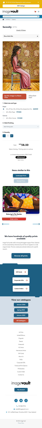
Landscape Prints (21, 176)
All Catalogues (21, 321)
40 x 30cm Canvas (12, 118)
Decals (21, 341)
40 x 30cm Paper (12, 112)
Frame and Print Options (21, 366)
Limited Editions (21, 335)
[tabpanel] (21, 203)
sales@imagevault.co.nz (21, 409)
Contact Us (21, 375)
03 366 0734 (21, 406)
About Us (21, 356)
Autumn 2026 (21, 305)
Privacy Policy (21, 423)
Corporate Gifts (21, 362)
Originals (21, 338)
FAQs (21, 359)
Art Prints (8, 19)
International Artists (21, 350)
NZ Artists (21, 347)
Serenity (14, 19)
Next (36, 224)
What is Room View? (32, 96)
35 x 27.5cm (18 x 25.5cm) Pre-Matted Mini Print (20, 109)
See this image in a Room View (12, 96)
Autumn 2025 (21, 315)
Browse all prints (21, 256)
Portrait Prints (21, 181)
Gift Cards (21, 353)
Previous (5, 224)
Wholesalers (21, 369)
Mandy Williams (21, 30)
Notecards (21, 344)
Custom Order (21, 372)
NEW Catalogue (21, 6)
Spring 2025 (21, 310)
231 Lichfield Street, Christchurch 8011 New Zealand (21, 412)
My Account (21, 390)
